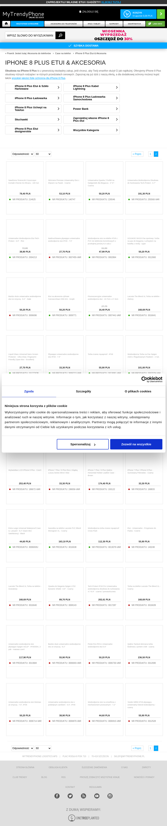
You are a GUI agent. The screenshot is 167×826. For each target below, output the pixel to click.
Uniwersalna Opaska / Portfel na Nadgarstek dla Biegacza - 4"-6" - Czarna (101, 183)
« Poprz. (137, 154)
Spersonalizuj (83, 444)
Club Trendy (20, 777)
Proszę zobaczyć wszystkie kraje (100, 777)
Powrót (10, 53)
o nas (124, 767)
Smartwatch (134, 24)
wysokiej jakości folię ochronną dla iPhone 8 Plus (38, 78)
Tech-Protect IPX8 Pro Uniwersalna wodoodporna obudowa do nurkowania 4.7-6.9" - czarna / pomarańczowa (104, 589)
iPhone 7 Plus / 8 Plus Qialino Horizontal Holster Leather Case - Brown (101, 472)
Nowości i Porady (144, 777)
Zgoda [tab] (29, 391)
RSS (63, 777)
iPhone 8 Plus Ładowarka (31, 98)
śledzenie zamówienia (94, 767)
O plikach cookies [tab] (138, 391)
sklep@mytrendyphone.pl (129, 756)
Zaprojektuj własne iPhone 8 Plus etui (91, 119)
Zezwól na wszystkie (136, 444)
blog (44, 777)
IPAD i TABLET (94, 24)
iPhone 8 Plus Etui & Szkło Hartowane (31, 87)
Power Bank (80, 108)
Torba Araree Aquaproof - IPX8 (100, 354)
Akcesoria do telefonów (64, 24)
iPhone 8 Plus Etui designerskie (26, 130)
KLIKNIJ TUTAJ (111, 2)
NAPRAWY (114, 24)
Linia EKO (157, 24)
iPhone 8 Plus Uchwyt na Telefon (30, 108)
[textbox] (35, 35)
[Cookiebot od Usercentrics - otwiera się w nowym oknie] (144, 379)
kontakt (70, 787)
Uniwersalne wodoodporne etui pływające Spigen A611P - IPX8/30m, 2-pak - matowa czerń (24, 646)
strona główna (25, 767)
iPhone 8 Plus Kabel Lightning (86, 87)
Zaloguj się (90, 11)
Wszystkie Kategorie (27, 24)
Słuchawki (21, 119)
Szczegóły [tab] (83, 391)
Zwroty (146, 767)
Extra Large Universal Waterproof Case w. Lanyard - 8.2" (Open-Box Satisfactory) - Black (24, 531)
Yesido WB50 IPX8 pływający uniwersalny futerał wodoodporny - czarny (142, 704)
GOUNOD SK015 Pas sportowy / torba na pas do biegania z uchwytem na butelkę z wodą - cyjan (143, 241)
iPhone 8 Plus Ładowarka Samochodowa (89, 98)
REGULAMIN (95, 787)
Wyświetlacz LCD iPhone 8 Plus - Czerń (24, 470)
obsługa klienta (58, 767)
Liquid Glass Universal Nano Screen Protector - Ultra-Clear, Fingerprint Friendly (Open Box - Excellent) (23, 357)
